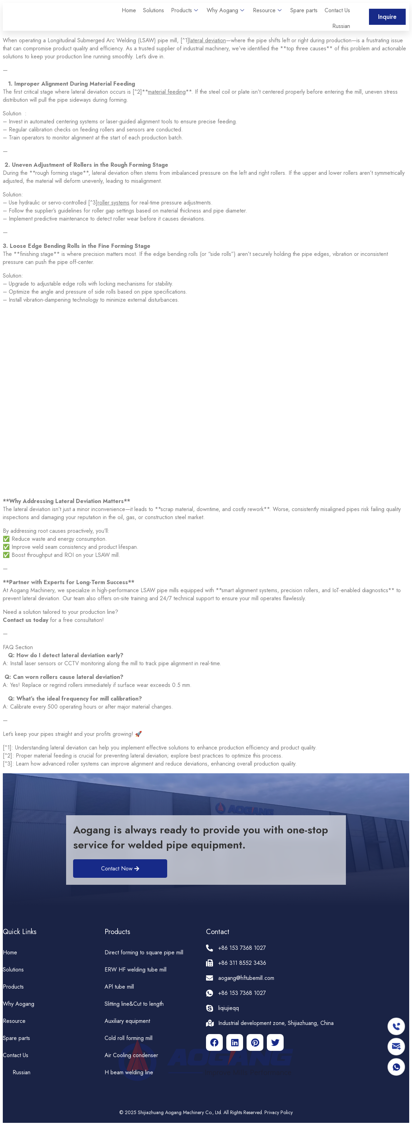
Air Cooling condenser (131, 1055)
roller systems (113, 203)
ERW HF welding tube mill (135, 970)
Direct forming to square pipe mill (144, 952)
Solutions (153, 10)
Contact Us (337, 10)
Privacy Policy (278, 1112)
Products (185, 10)
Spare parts (304, 10)
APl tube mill (119, 987)
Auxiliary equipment (127, 1021)
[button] (387, 17)
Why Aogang (226, 10)
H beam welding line (129, 1072)
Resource (268, 10)
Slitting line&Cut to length (134, 1004)
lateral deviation (207, 40)
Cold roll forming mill (128, 1038)
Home (129, 10)
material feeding (167, 92)
